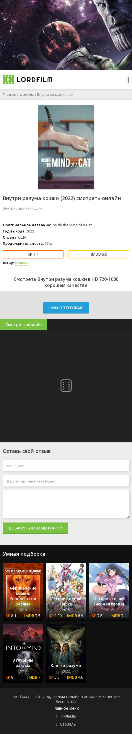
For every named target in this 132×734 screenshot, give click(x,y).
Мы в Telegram (65, 307)
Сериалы (68, 724)
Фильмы (26, 94)
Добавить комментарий (35, 528)
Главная (9, 94)
